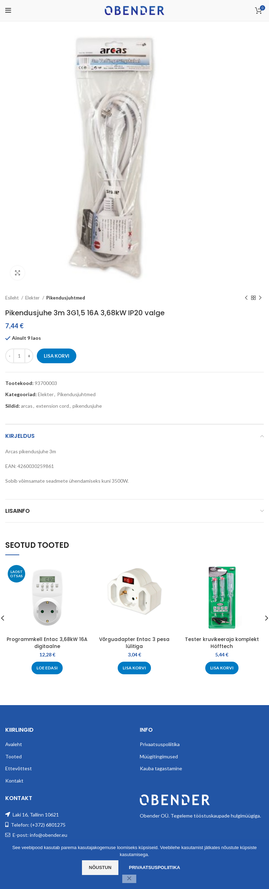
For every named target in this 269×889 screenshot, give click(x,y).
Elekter (33, 298)
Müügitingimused (159, 756)
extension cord (52, 406)
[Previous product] (246, 298)
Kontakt (14, 781)
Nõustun (100, 867)
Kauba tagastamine (161, 768)
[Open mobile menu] (8, 11)
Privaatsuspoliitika (160, 744)
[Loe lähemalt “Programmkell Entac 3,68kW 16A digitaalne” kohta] (47, 668)
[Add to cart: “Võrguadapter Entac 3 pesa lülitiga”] (134, 668)
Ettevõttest (18, 768)
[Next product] (260, 298)
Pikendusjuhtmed (65, 298)
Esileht (12, 298)
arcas (27, 406)
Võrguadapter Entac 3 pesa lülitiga (134, 643)
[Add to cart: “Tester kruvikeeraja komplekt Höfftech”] (222, 668)
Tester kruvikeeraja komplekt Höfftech (222, 643)
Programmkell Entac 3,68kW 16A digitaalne (47, 643)
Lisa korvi (56, 356)
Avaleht (13, 744)
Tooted (13, 756)
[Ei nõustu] (129, 879)
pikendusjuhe (87, 406)
